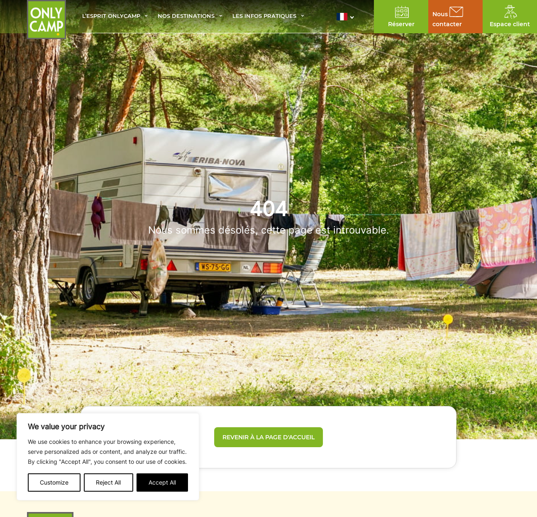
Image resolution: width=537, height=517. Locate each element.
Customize (54, 482)
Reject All (108, 482)
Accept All (162, 482)
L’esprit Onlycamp (111, 16)
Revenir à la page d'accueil (268, 437)
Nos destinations (186, 16)
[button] (348, 16)
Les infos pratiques (264, 16)
